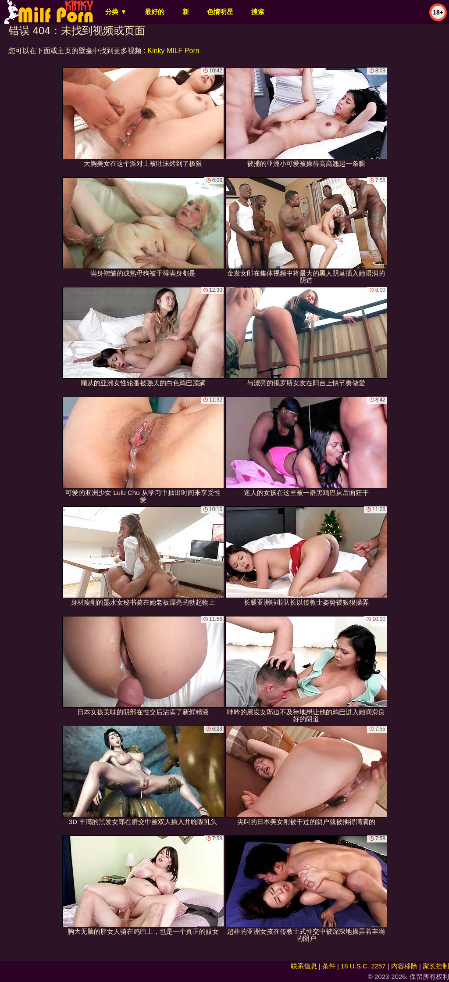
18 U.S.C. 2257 (363, 966)
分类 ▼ (116, 11)
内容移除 (404, 966)
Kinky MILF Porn (173, 50)
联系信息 (304, 966)
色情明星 (220, 11)
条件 (328, 966)
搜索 (257, 11)
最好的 (154, 11)
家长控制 (436, 966)
